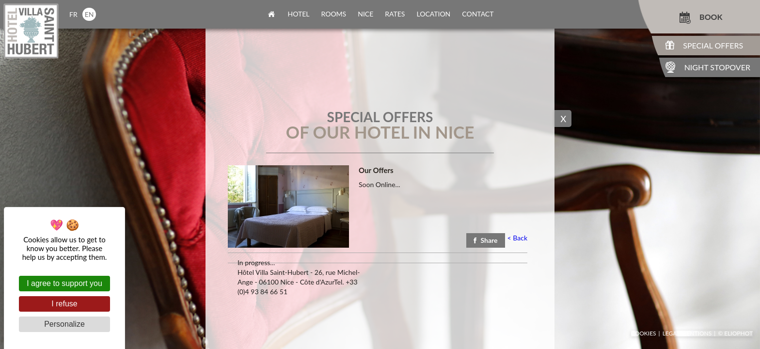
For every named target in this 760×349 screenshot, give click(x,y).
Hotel (299, 14)
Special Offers (713, 45)
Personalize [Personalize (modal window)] (64, 324)
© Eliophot (735, 333)
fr (73, 14)
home (271, 14)
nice (365, 14)
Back (517, 238)
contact (477, 14)
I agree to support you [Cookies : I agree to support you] (64, 283)
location (433, 14)
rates (395, 14)
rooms (334, 14)
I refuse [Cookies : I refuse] (64, 304)
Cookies (643, 333)
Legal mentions (687, 333)
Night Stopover (717, 67)
